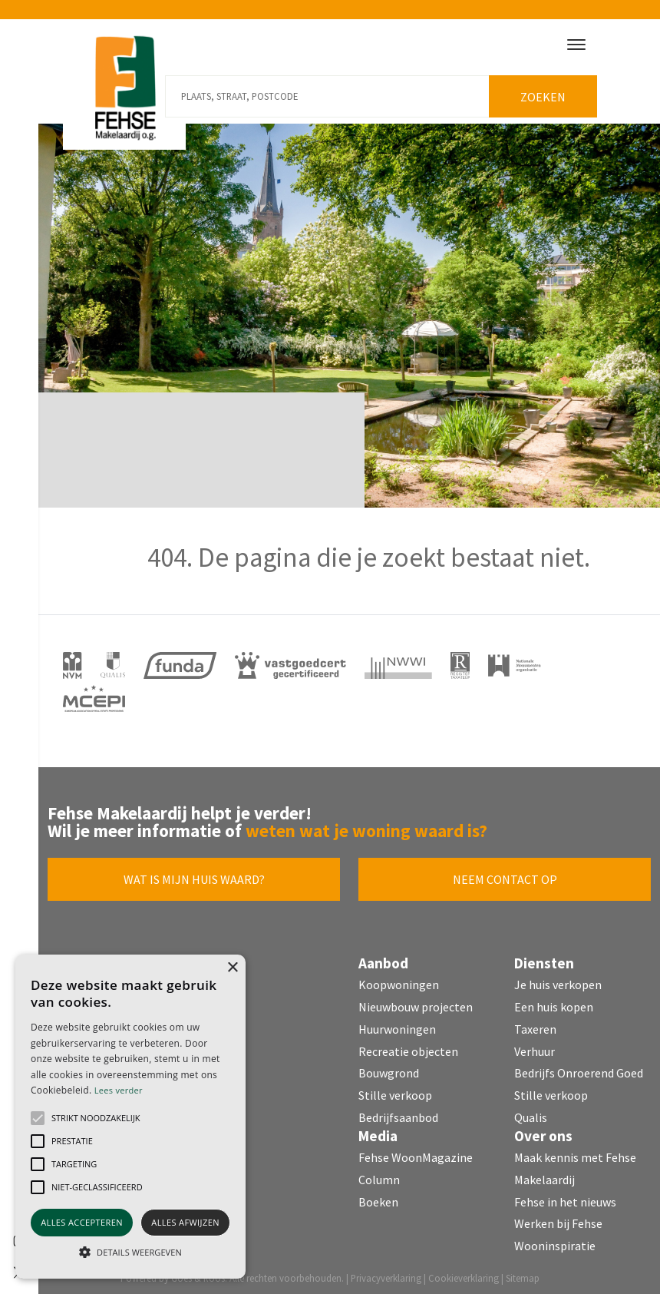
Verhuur (534, 1045)
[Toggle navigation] (576, 44)
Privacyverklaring (386, 1272)
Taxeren (535, 1023)
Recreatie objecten (408, 1045)
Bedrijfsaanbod (398, 1112)
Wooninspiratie (555, 1240)
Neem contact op (505, 874)
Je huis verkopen (558, 979)
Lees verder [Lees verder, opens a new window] (118, 1090)
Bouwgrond (388, 1067)
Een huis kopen (553, 1001)
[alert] (130, 1117)
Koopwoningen (398, 979)
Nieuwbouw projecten (415, 1001)
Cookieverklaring (463, 1272)
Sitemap (523, 1272)
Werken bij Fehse (558, 1218)
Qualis (530, 1112)
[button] (37, 1118)
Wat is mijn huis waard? (194, 874)
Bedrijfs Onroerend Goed (578, 1067)
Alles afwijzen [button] (185, 1222)
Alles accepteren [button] (82, 1222)
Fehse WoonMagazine (415, 1152)
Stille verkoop (395, 1089)
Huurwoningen (397, 1023)
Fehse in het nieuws (565, 1195)
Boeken (378, 1195)
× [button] (232, 968)
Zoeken (546, 91)
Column (379, 1174)
